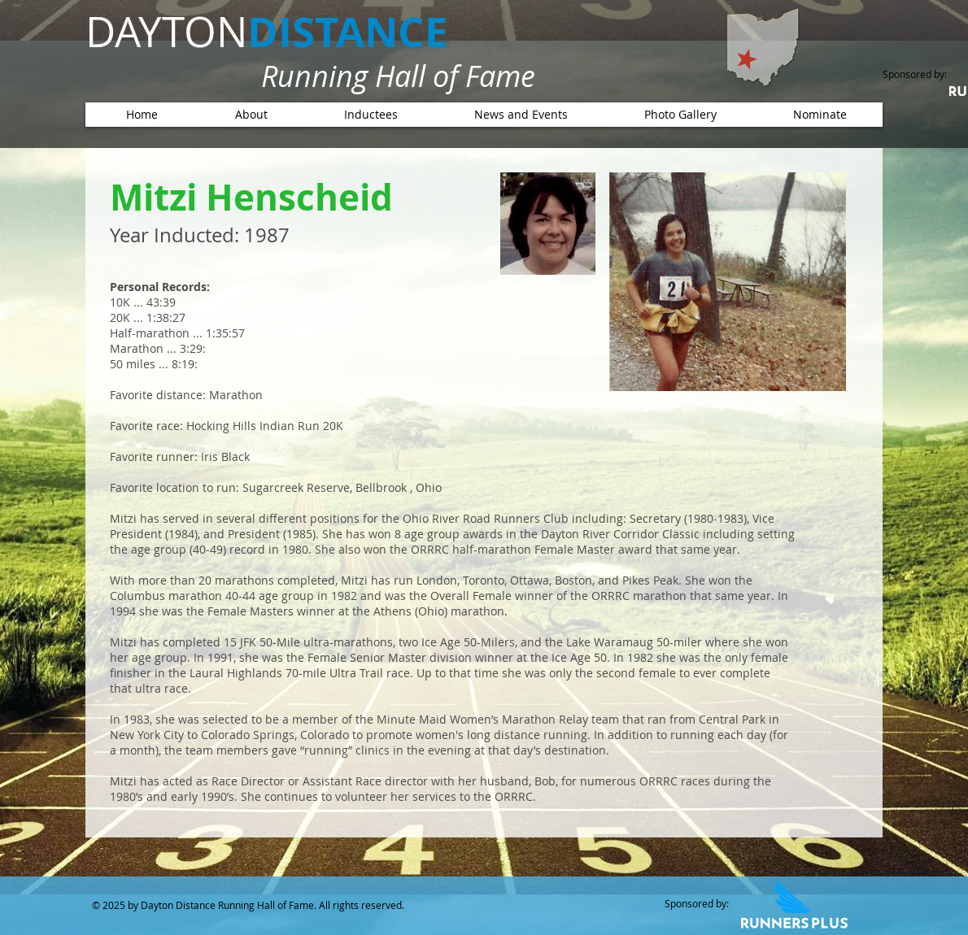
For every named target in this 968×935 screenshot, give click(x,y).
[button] (370, 114)
